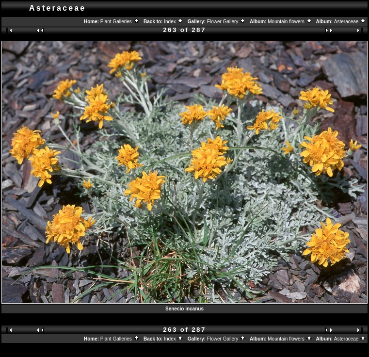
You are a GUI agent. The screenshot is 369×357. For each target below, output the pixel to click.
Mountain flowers (290, 21)
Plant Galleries (120, 21)
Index (173, 21)
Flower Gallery (226, 21)
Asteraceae (350, 21)
